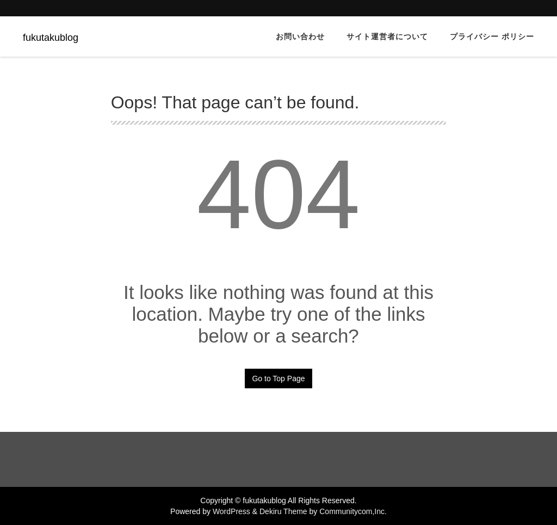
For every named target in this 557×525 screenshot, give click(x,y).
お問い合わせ (300, 36)
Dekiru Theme (283, 511)
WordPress (231, 511)
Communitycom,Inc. (353, 511)
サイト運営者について (387, 36)
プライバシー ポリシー (492, 36)
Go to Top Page (278, 378)
